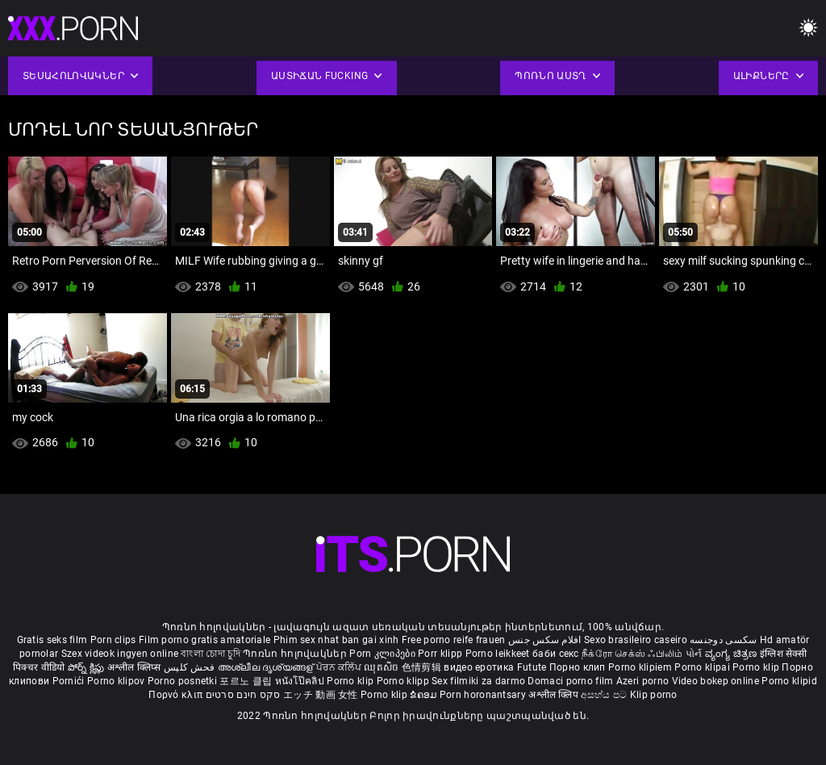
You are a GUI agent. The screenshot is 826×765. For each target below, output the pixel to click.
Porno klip (757, 667)
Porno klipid (789, 681)
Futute (532, 667)
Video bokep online (715, 681)
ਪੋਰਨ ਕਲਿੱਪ (340, 667)
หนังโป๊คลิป (301, 681)
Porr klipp (441, 653)
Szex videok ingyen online (120, 653)
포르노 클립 (246, 681)
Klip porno (654, 694)
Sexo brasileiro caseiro (635, 640)
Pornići (69, 681)
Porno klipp (404, 681)
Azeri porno (644, 681)
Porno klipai (703, 667)
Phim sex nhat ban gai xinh (336, 640)
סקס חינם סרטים (243, 694)
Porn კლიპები (383, 653)
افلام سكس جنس (545, 640)
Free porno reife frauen (454, 640)
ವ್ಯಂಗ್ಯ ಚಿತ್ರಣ (732, 653)
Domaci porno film (570, 681)
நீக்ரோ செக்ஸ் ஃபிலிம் (632, 653)
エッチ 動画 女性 (320, 694)
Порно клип (578, 667)
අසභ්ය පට (605, 694)
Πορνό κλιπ (176, 694)
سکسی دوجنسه (723, 640)
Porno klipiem (641, 667)
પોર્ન (694, 653)
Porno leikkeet (499, 653)
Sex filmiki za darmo (478, 681)
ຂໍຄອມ (425, 694)
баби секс (555, 653)
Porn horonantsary (484, 694)
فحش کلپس (191, 667)
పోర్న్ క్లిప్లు (87, 667)
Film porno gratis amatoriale (204, 640)
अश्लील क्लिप (554, 694)
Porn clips (114, 640)
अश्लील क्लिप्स (135, 667)
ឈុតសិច (383, 667)
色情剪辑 (423, 667)
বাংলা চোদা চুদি (210, 653)
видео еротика (479, 667)
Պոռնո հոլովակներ (296, 653)
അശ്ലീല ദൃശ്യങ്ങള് (267, 667)
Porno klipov (117, 681)
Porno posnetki (184, 681)
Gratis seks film (52, 640)
